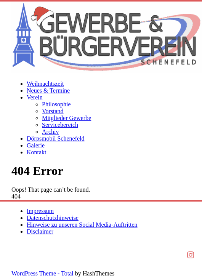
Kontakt (36, 152)
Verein (35, 97)
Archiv (50, 131)
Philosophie (56, 104)
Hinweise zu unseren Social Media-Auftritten (82, 224)
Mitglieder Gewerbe (66, 118)
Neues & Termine (48, 90)
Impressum (40, 211)
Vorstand (53, 111)
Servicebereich (60, 125)
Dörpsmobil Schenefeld (56, 138)
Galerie (36, 145)
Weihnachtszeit (45, 83)
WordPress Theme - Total (42, 273)
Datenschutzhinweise (53, 218)
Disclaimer (40, 231)
